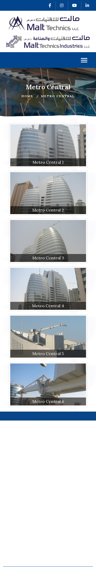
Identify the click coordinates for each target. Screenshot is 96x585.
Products (14, 519)
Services (14, 512)
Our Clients (62, 506)
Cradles (59, 544)
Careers (59, 512)
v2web (74, 578)
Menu (84, 60)
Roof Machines (20, 550)
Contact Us (62, 519)
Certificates (63, 499)
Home (27, 96)
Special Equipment (69, 550)
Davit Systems (19, 557)
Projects (14, 525)
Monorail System (22, 544)
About (11, 506)
